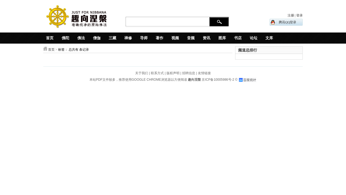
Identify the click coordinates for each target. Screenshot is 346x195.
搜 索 (219, 22)
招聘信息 (188, 73)
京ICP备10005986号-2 (218, 80)
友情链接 (204, 73)
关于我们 (141, 73)
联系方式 (157, 73)
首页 (51, 49)
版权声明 (173, 73)
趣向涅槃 (194, 80)
